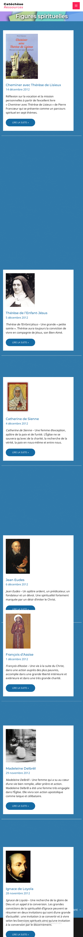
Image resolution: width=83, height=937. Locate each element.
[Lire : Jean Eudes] (18, 161)
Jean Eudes (15, 185)
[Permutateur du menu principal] (76, 5)
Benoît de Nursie (19, 465)
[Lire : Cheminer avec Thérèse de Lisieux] (22, 56)
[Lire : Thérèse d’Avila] (16, 832)
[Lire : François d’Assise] (18, 537)
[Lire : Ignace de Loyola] (18, 731)
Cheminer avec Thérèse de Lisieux (33, 85)
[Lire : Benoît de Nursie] (21, 439)
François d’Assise (19, 561)
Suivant (74, 909)
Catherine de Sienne (22, 365)
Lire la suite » (20, 123)
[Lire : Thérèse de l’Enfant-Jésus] (20, 253)
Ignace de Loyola (19, 753)
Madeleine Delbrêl (21, 656)
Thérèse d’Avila (18, 850)
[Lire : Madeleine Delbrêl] (21, 633)
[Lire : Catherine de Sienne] (18, 343)
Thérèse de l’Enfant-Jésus (26, 276)
